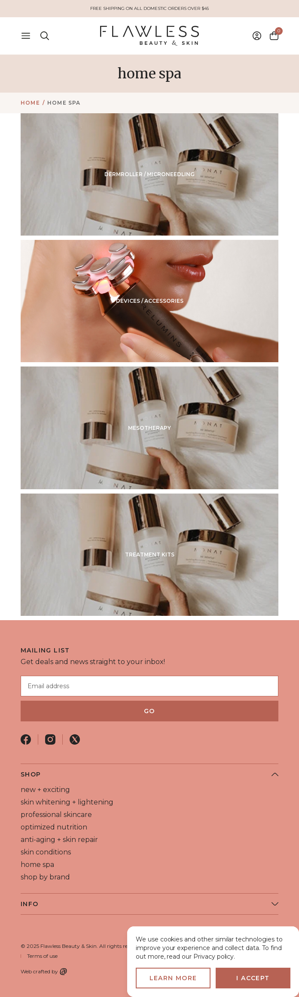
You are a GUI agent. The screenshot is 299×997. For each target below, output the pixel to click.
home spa (64, 102)
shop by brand (45, 877)
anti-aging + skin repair (59, 839)
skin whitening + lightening (67, 802)
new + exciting (45, 790)
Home (30, 102)
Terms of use (42, 956)
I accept (252, 978)
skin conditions (46, 852)
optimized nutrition (54, 827)
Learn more (173, 978)
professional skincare (56, 815)
